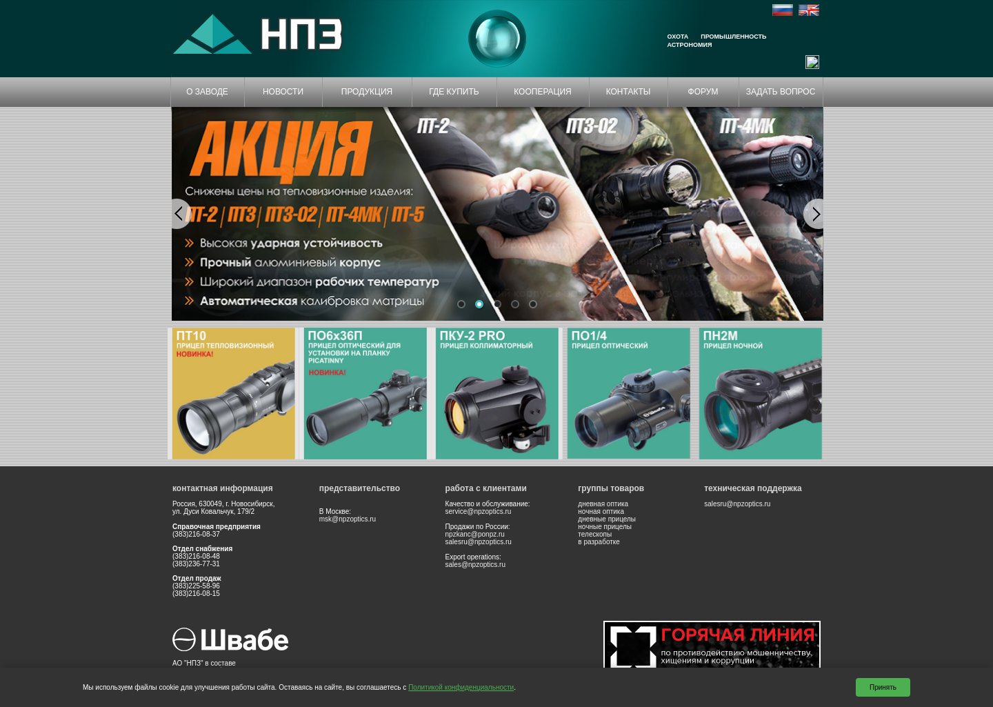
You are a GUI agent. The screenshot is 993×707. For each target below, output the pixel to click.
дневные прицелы (607, 519)
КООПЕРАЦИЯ (543, 92)
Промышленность (733, 36)
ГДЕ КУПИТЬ (454, 92)
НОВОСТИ (283, 92)
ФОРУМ (703, 92)
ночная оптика (601, 511)
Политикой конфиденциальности (461, 687)
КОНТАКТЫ (628, 92)
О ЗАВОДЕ (207, 92)
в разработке (599, 542)
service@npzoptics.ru (478, 511)
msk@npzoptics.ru (347, 519)
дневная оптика (603, 504)
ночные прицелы (605, 526)
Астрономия (690, 44)
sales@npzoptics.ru (475, 564)
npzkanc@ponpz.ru (475, 534)
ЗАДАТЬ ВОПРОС (781, 92)
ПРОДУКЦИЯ (366, 92)
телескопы (595, 534)
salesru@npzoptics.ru (478, 542)
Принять (883, 687)
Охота (678, 36)
